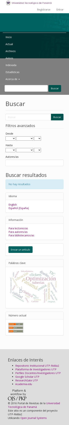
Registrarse (43, 9)
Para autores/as (18, 232)
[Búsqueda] (26, 88)
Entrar (59, 9)
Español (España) (18, 208)
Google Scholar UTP (27, 376)
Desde (9, 133)
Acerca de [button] (13, 79)
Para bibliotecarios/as (21, 235)
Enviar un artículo (20, 249)
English (12, 204)
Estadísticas (13, 72)
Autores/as (12, 156)
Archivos (11, 51)
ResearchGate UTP (26, 380)
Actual (9, 44)
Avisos (9, 58)
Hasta (9, 145)
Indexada (11, 65)
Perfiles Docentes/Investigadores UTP (38, 373)
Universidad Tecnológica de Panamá (34, 405)
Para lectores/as (18, 228)
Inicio (9, 37)
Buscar (55, 88)
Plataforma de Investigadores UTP (35, 369)
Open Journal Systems (33, 418)
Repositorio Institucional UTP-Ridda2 (37, 365)
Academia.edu (23, 384)
